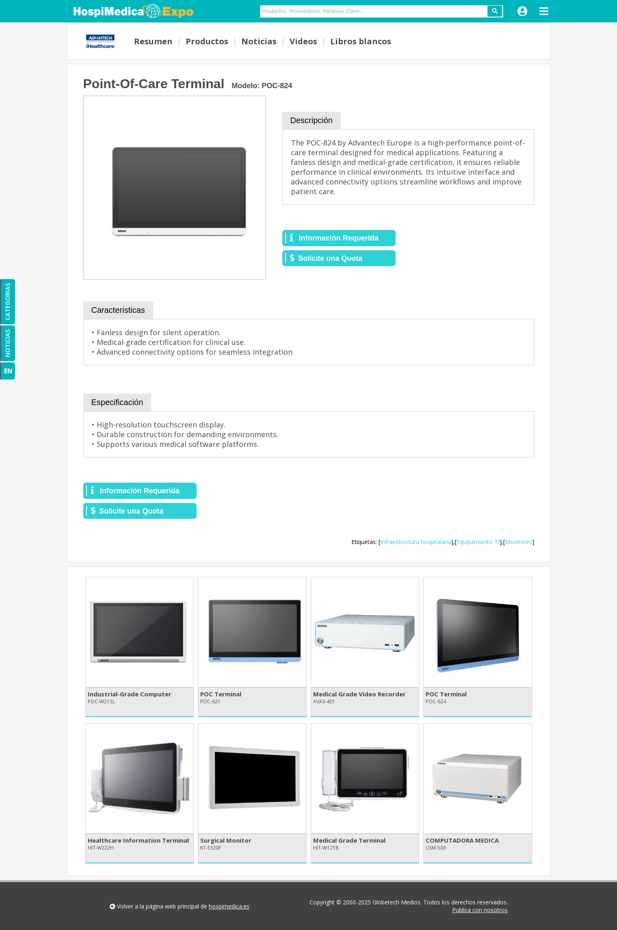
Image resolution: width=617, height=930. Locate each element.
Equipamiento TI (478, 542)
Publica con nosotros (480, 910)
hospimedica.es (229, 906)
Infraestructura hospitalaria (415, 542)
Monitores (518, 542)
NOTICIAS (7, 343)
